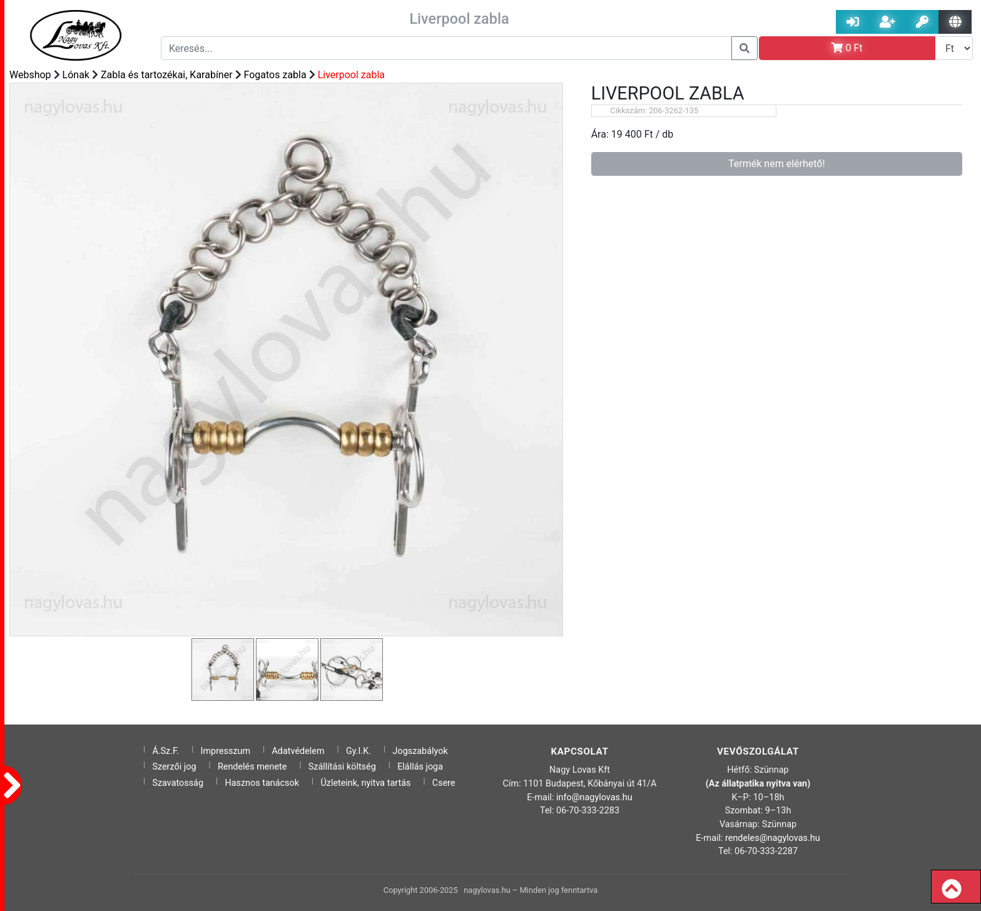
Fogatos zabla (275, 75)
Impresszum (226, 751)
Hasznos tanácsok (262, 783)
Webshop (30, 75)
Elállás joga (420, 766)
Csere (443, 783)
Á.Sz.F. (165, 751)
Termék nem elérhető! (776, 164)
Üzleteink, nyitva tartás (365, 783)
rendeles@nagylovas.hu (772, 838)
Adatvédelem (298, 751)
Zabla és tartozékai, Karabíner (167, 75)
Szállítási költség (342, 766)
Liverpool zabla (351, 75)
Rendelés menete (252, 766)
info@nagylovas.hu (594, 797)
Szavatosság (177, 783)
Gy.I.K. (358, 751)
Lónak (76, 75)
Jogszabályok (420, 751)
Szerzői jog (174, 766)
